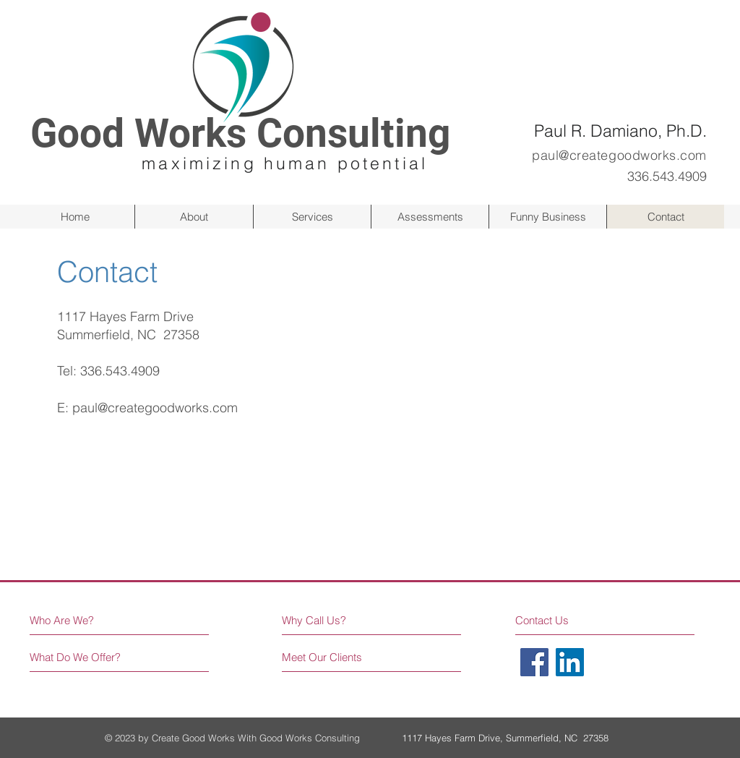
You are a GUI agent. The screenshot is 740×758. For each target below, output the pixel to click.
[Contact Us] (569, 620)
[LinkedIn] (570, 662)
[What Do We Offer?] (84, 657)
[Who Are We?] (92, 620)
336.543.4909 (120, 370)
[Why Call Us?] (323, 621)
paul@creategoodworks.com (155, 407)
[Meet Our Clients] (336, 657)
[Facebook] (534, 662)
